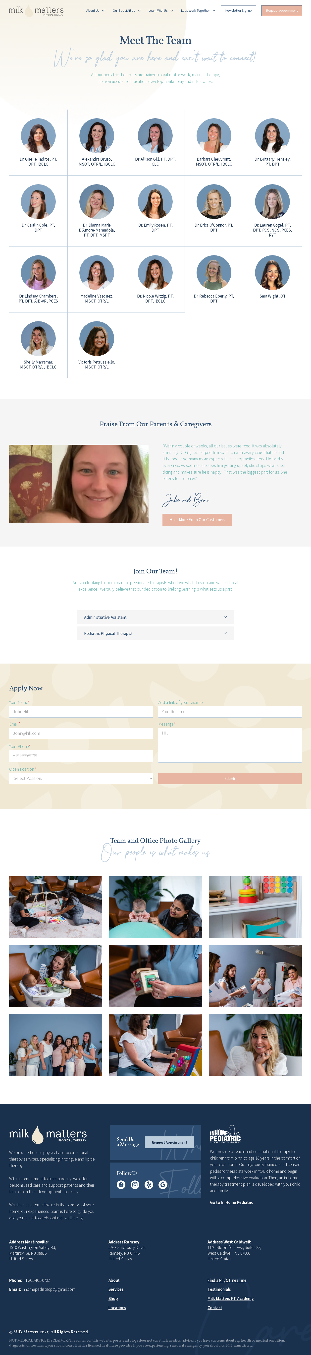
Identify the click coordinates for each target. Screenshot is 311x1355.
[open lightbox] (79, 484)
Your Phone (19, 746)
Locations (117, 1307)
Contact (214, 1307)
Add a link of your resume (180, 702)
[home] (36, 10)
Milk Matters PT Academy (230, 1298)
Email (14, 724)
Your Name (19, 702)
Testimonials (219, 1289)
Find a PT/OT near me (226, 1280)
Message (166, 724)
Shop (113, 1298)
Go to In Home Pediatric (231, 1202)
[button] (95, 10)
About (114, 1280)
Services (116, 1289)
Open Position (23, 769)
